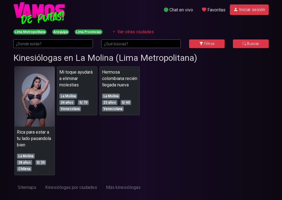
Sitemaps (27, 187)
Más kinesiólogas (123, 187)
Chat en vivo (178, 9)
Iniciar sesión (249, 9)
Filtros (207, 43)
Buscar (250, 43)
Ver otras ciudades (133, 31)
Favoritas (213, 9)
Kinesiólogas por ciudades (71, 187)
